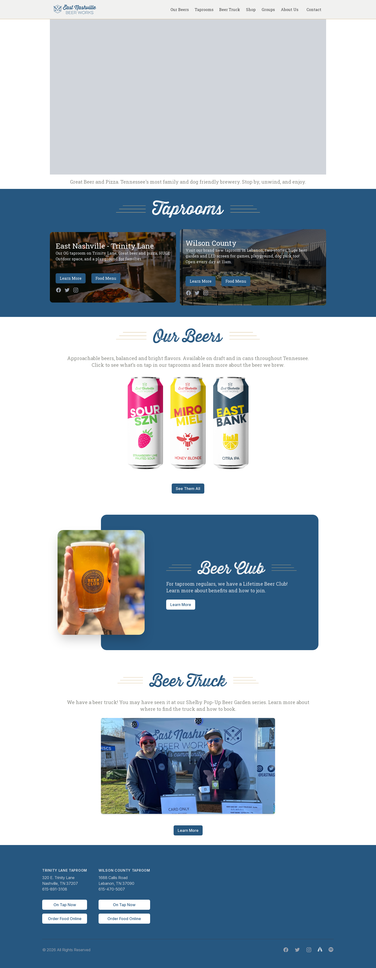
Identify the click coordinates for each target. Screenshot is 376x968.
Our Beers (179, 9)
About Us (289, 9)
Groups (268, 9)
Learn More (71, 278)
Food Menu (105, 278)
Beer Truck (229, 9)
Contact (313, 9)
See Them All (188, 488)
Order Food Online (65, 918)
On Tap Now (64, 904)
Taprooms (204, 9)
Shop (251, 9)
